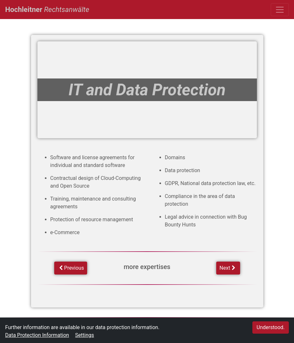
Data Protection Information (37, 335)
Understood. (271, 327)
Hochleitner (47, 9)
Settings (84, 335)
